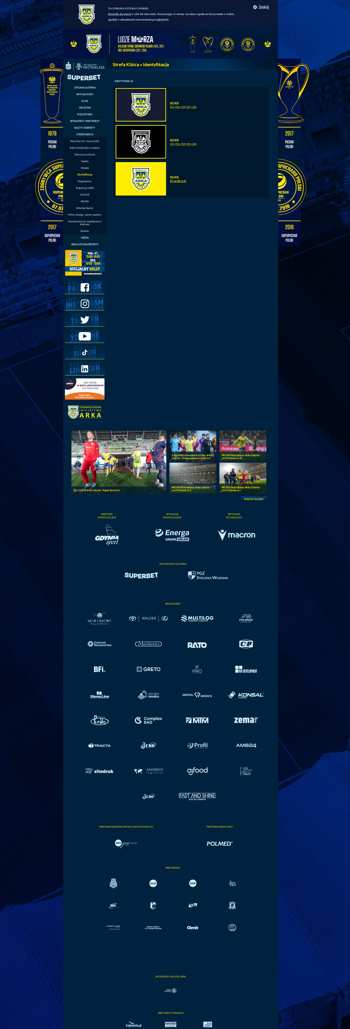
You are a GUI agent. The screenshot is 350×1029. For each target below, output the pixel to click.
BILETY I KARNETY (84, 127)
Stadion (84, 230)
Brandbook (178, 181)
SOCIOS (84, 194)
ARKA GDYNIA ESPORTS (84, 244)
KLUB (84, 100)
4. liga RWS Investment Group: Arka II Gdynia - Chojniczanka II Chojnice (193, 457)
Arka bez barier (85, 207)
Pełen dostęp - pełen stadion (84, 214)
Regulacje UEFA (85, 187)
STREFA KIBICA (84, 134)
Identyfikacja (84, 174)
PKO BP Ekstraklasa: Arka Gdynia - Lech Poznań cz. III (241, 457)
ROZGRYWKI (84, 114)
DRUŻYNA (85, 107)
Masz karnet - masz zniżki (84, 141)
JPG (172, 106)
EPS (188, 106)
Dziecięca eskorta (85, 154)
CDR (193, 106)
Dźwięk (85, 167)
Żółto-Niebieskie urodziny (85, 147)
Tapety (85, 161)
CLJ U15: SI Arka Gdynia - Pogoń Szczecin (97, 490)
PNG (177, 106)
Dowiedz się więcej (119, 14)
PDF (183, 106)
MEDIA (85, 237)
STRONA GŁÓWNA (85, 87)
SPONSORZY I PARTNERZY (85, 121)
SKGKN (85, 201)
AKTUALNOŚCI (84, 94)
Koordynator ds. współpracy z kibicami (85, 223)
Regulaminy (85, 181)
